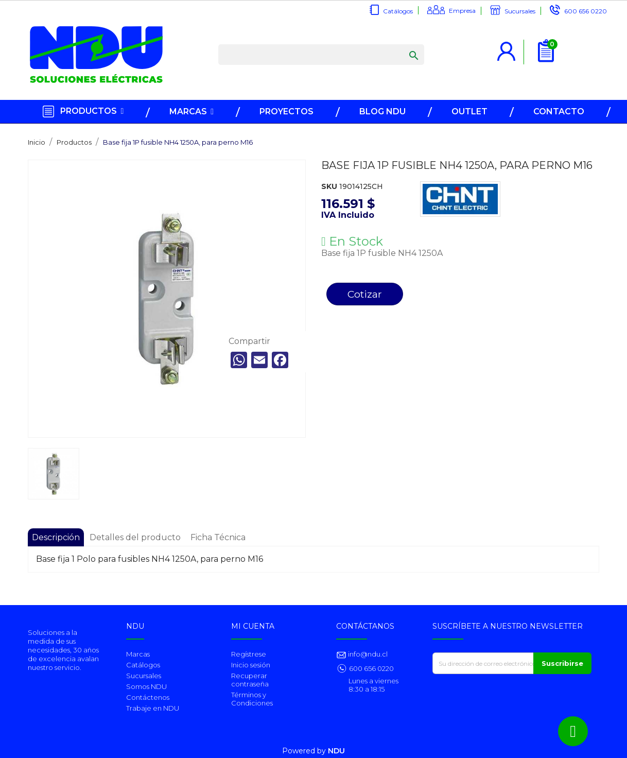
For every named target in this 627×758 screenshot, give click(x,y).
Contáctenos (147, 697)
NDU (336, 750)
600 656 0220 (585, 11)
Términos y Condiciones (252, 699)
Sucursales (519, 11)
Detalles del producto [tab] (135, 537)
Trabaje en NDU (152, 708)
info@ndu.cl (367, 654)
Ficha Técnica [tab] (218, 537)
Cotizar (364, 294)
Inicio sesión (250, 665)
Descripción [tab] (56, 537)
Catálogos (398, 11)
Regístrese (248, 654)
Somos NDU (146, 686)
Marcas (138, 654)
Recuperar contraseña (250, 679)
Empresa (462, 10)
